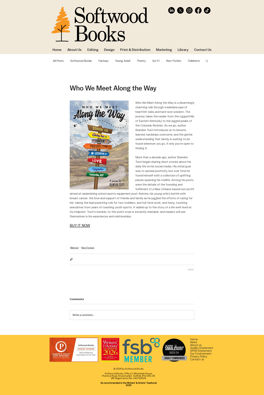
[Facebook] (198, 10)
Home (194, 339)
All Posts (58, 60)
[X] (180, 10)
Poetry (141, 60)
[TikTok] (207, 10)
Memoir (74, 248)
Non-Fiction (173, 60)
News (193, 342)
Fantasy (103, 60)
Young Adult (122, 60)
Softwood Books (81, 60)
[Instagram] (189, 10)
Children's (194, 60)
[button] (206, 60)
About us (196, 345)
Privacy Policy (198, 356)
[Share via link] (71, 259)
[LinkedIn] (171, 10)
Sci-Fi (155, 60)
